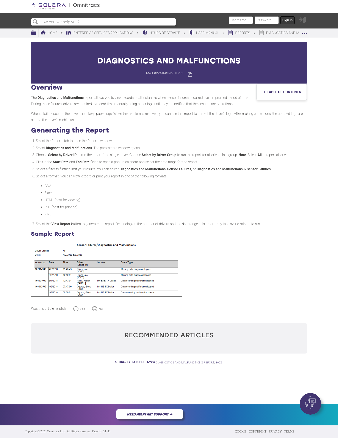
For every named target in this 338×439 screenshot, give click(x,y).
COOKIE (240, 431)
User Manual (204, 33)
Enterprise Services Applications (100, 33)
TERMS (289, 431)
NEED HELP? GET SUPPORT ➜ (149, 414)
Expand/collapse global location (304, 31)
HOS (219, 362)
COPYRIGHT (257, 431)
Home (49, 33)
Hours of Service (161, 33)
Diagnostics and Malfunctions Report (185, 362)
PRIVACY (275, 431)
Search (35, 22)
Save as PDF (190, 74)
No (101, 309)
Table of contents (283, 92)
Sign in (287, 20)
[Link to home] (65, 8)
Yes (82, 309)
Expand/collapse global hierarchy (36, 33)
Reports (239, 33)
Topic (140, 361)
